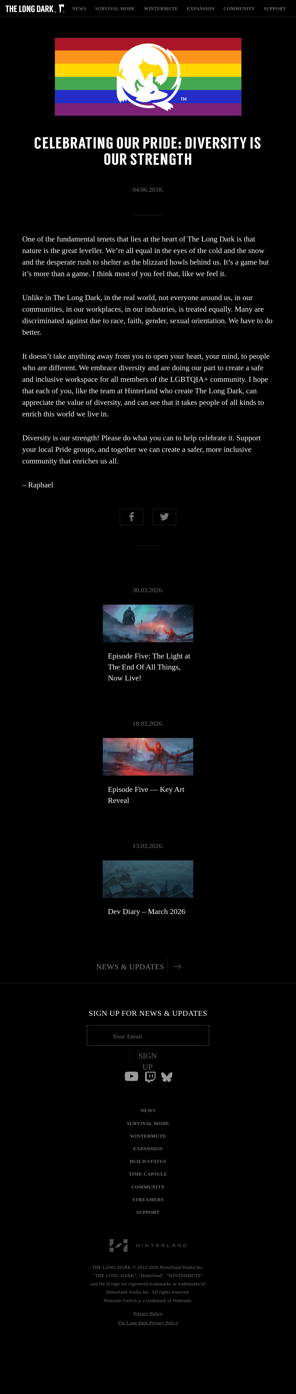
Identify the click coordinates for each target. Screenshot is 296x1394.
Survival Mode (115, 8)
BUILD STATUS (148, 1161)
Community (239, 8)
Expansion (201, 8)
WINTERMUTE (148, 1136)
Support (275, 8)
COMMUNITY (148, 1187)
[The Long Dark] (35, 8)
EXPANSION (148, 1148)
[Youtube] (131, 1076)
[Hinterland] (148, 1236)
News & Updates (130, 966)
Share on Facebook (131, 517)
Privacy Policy (148, 1313)
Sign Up (147, 1061)
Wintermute (161, 8)
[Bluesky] (166, 1077)
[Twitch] (150, 1077)
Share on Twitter (164, 517)
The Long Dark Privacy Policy (148, 1323)
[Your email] (147, 1035)
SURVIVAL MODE (148, 1123)
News (79, 8)
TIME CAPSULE (148, 1174)
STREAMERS (148, 1199)
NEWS (147, 1110)
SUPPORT (148, 1212)
